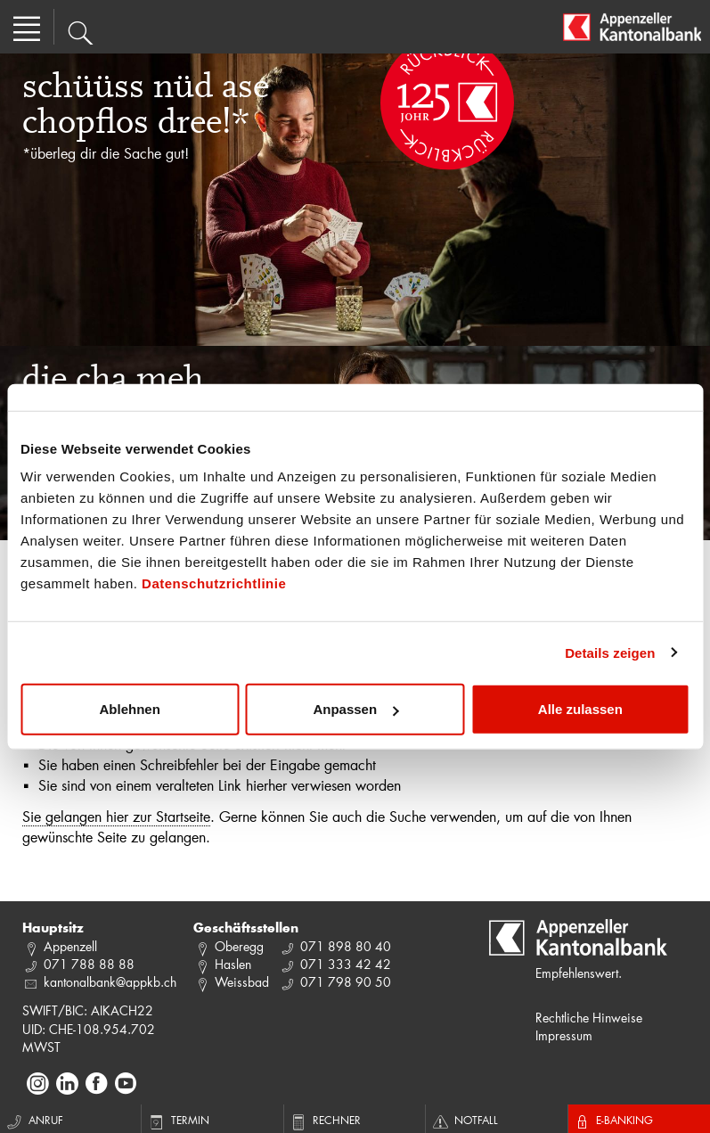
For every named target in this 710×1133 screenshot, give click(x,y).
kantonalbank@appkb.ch (110, 981)
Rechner (325, 1119)
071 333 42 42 (345, 964)
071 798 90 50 (345, 981)
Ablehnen (130, 709)
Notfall (464, 1119)
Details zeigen (610, 652)
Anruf (33, 1119)
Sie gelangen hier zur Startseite (116, 816)
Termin (177, 1119)
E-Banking (613, 1119)
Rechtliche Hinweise (588, 1017)
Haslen (233, 964)
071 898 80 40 (345, 946)
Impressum (563, 1035)
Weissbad (242, 981)
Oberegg (239, 946)
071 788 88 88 (89, 964)
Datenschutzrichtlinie (214, 583)
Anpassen (355, 709)
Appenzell (70, 946)
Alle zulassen (580, 709)
